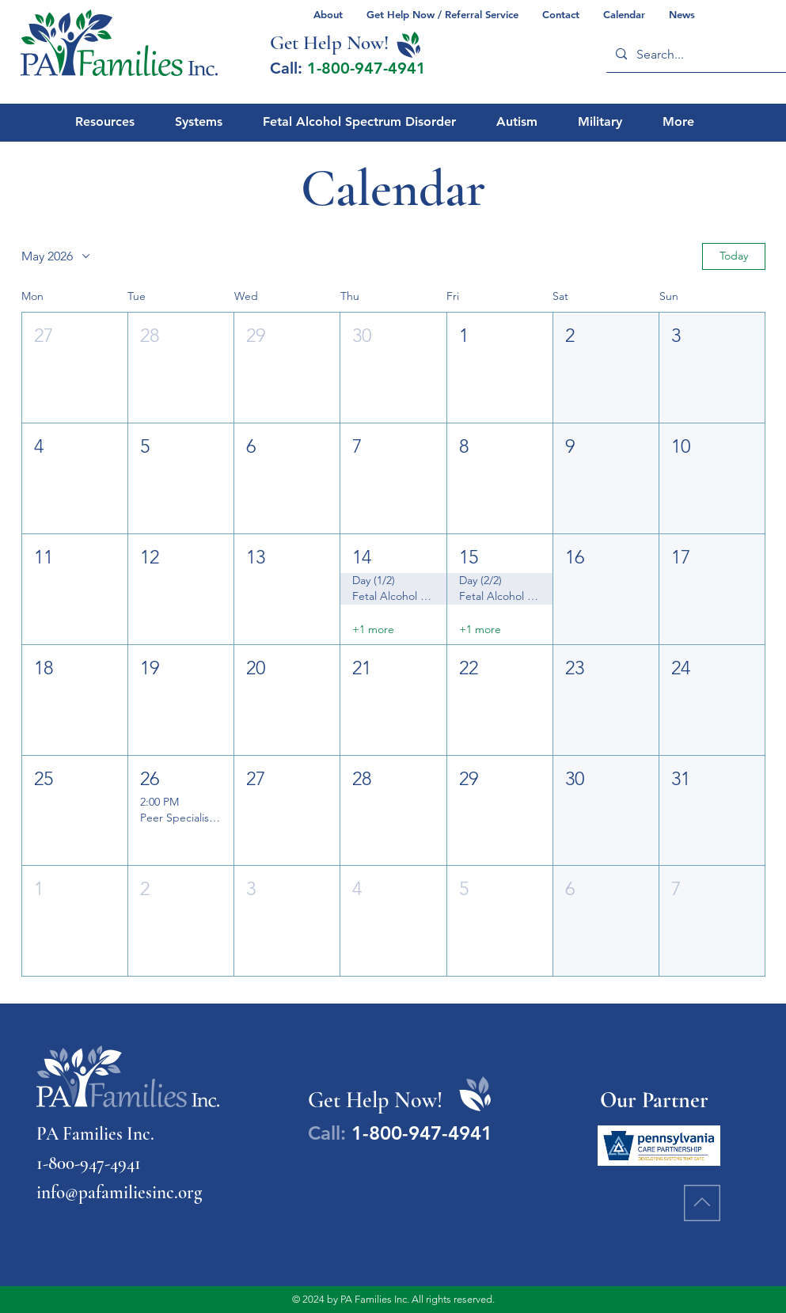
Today (734, 256)
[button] (74, 367)
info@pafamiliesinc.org (119, 1193)
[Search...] (698, 54)
